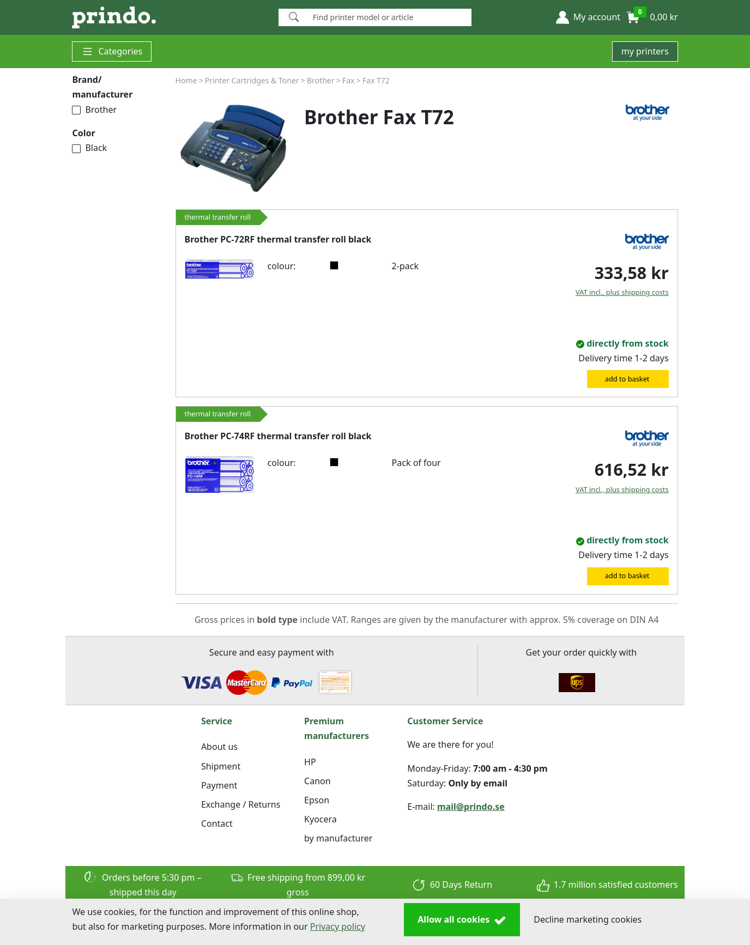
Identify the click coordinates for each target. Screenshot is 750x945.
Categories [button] (111, 51)
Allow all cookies (462, 919)
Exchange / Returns (240, 804)
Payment (219, 785)
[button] (588, 17)
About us (219, 747)
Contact (217, 823)
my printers (645, 51)
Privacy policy (337, 926)
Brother (94, 110)
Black (89, 148)
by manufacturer (338, 838)
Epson (316, 800)
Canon (317, 781)
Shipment (220, 766)
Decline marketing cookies (588, 919)
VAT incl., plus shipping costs (622, 292)
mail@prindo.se (471, 807)
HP (310, 762)
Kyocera (320, 819)
